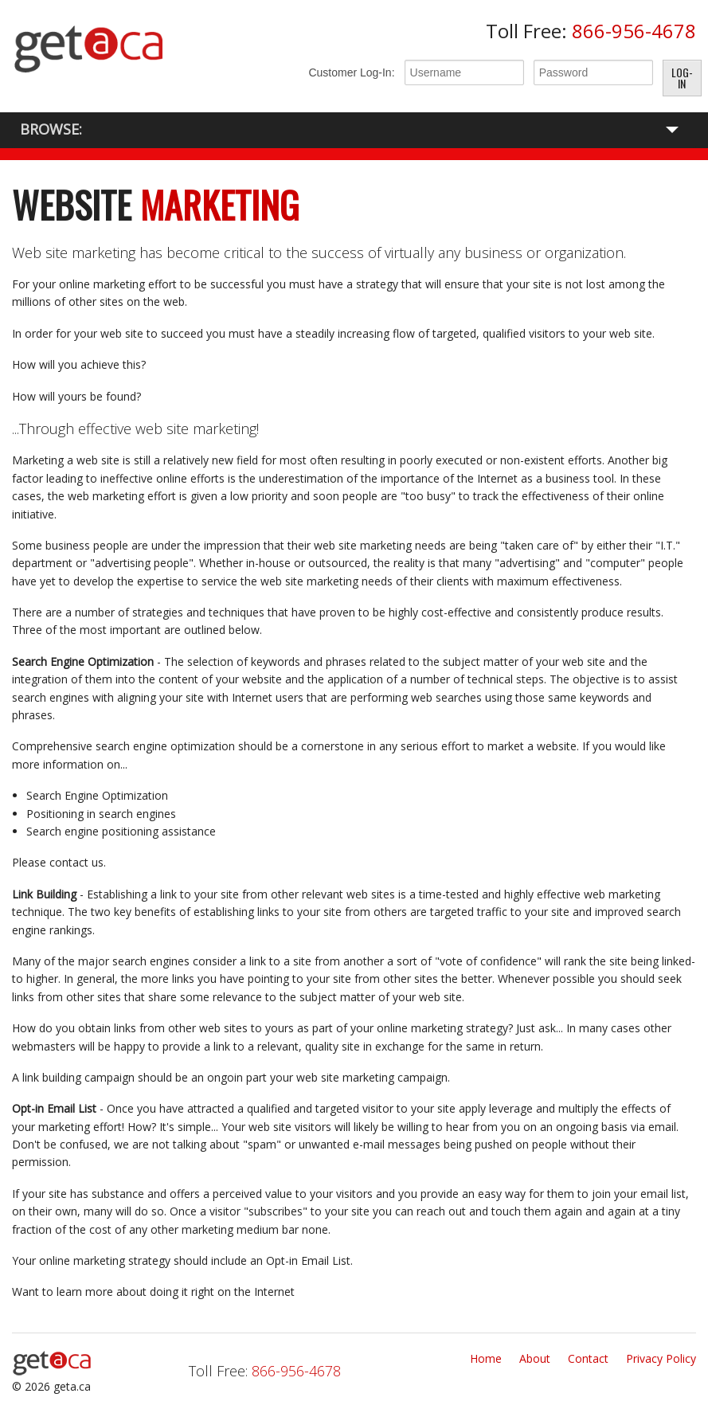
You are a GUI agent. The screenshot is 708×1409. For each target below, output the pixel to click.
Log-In (682, 78)
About (534, 1358)
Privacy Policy (661, 1358)
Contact (588, 1358)
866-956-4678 (634, 31)
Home (486, 1358)
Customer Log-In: (351, 72)
